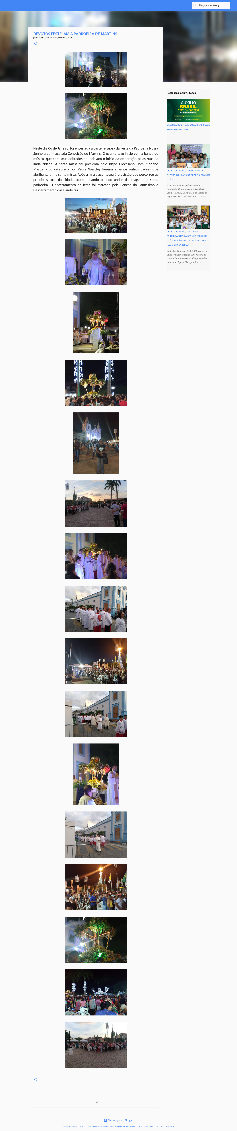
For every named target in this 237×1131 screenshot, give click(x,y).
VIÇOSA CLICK (29, 5)
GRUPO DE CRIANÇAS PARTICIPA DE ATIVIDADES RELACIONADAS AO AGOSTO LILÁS (188, 175)
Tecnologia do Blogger (118, 1120)
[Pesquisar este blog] (214, 5)
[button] (35, 44)
